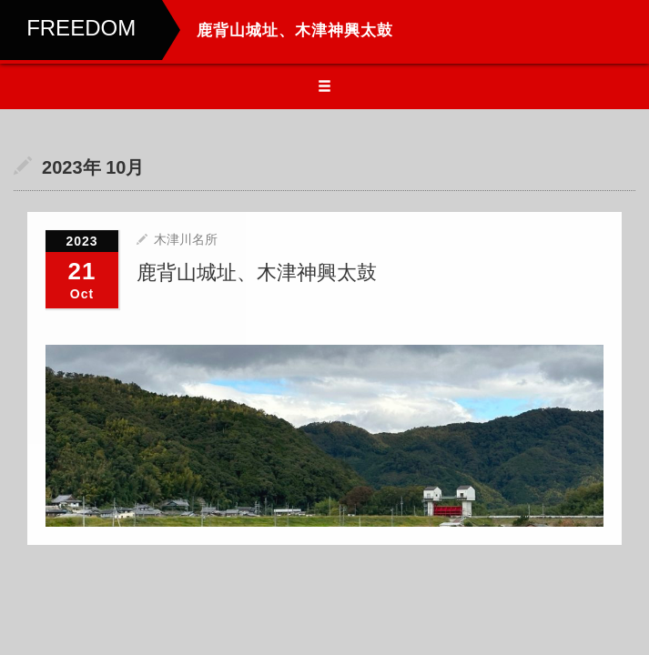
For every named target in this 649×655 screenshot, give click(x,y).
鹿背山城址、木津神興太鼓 (257, 272)
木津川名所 (186, 239)
